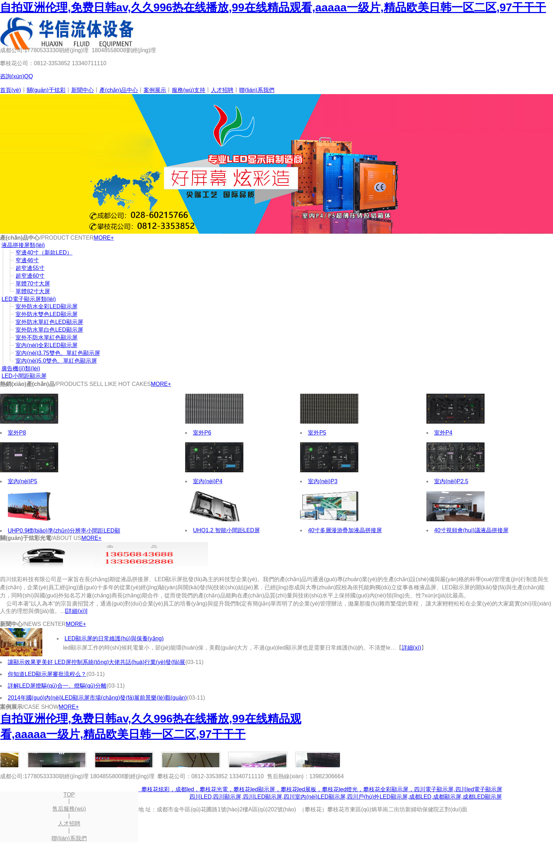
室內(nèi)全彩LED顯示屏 (46, 345)
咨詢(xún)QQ (16, 76)
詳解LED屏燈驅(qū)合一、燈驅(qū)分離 (57, 686)
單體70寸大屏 (33, 284)
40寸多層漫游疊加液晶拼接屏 (345, 530)
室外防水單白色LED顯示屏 (49, 330)
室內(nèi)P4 (208, 481)
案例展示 (155, 90)
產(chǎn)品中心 (118, 90)
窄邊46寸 (27, 260)
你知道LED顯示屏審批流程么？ (47, 674)
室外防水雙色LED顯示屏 (46, 314)
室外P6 (202, 433)
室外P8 (17, 433)
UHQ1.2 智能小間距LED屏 (226, 530)
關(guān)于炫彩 (46, 90)
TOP (69, 795)
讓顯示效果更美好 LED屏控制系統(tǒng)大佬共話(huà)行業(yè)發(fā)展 (96, 662)
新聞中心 (82, 90)
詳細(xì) (411, 648)
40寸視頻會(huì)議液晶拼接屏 (471, 530)
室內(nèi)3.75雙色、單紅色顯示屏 (58, 353)
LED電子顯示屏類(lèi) (28, 299)
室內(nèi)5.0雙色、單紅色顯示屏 (56, 361)
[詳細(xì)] (76, 611)
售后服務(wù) (69, 809)
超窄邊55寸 (30, 268)
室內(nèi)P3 (323, 481)
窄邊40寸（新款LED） (44, 253)
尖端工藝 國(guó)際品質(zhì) (276, 164)
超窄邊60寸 (30, 276)
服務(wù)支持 (188, 90)
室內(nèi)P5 (22, 481)
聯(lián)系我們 (256, 90)
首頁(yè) (10, 90)
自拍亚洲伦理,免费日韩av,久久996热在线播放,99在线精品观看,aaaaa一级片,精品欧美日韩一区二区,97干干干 (273, 7)
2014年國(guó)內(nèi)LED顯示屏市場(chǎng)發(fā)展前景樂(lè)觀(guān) (97, 698)
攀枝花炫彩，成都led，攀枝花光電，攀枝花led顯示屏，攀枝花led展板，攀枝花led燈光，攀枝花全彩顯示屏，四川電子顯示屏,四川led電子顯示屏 (320, 789)
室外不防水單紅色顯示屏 (47, 337)
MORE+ (104, 238)
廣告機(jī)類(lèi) (20, 368)
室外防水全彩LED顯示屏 (46, 306)
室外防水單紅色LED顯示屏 (49, 322)
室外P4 (443, 433)
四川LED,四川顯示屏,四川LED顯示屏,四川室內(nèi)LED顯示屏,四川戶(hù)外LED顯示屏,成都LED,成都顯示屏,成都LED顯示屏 (345, 797)
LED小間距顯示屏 (23, 376)
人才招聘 (222, 90)
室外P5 (317, 433)
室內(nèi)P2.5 (451, 481)
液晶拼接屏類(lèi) (23, 245)
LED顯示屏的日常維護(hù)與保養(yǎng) (114, 638)
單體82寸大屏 (33, 291)
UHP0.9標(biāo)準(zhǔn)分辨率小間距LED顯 (64, 531)
